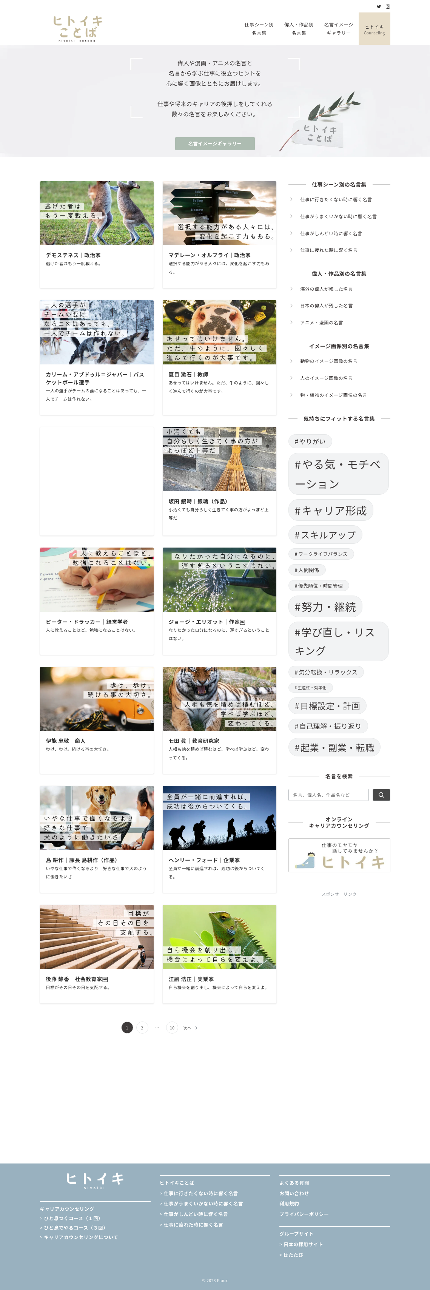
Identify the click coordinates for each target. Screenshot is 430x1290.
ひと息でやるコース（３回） (76, 1227)
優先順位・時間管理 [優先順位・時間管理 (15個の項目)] (320, 585)
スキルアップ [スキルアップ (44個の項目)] (328, 534)
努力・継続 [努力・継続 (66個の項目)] (329, 606)
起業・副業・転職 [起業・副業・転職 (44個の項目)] (337, 747)
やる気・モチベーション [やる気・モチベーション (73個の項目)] (338, 474)
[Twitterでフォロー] (379, 6)
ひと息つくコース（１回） (73, 1218)
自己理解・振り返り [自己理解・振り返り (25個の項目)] (330, 726)
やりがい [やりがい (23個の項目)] (312, 441)
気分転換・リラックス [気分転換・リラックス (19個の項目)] (328, 672)
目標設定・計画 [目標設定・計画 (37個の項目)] (330, 705)
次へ (187, 1028)
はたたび (293, 1254)
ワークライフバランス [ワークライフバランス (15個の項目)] (323, 553)
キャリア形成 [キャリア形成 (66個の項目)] (334, 510)
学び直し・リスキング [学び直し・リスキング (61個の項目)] (335, 641)
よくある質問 (294, 1182)
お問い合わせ (294, 1193)
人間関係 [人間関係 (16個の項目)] (308, 570)
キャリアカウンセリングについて (81, 1237)
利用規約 (289, 1203)
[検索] (381, 795)
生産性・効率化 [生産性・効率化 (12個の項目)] (312, 687)
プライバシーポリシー (304, 1214)
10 (172, 1028)
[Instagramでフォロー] (388, 6)
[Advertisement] (97, 481)
